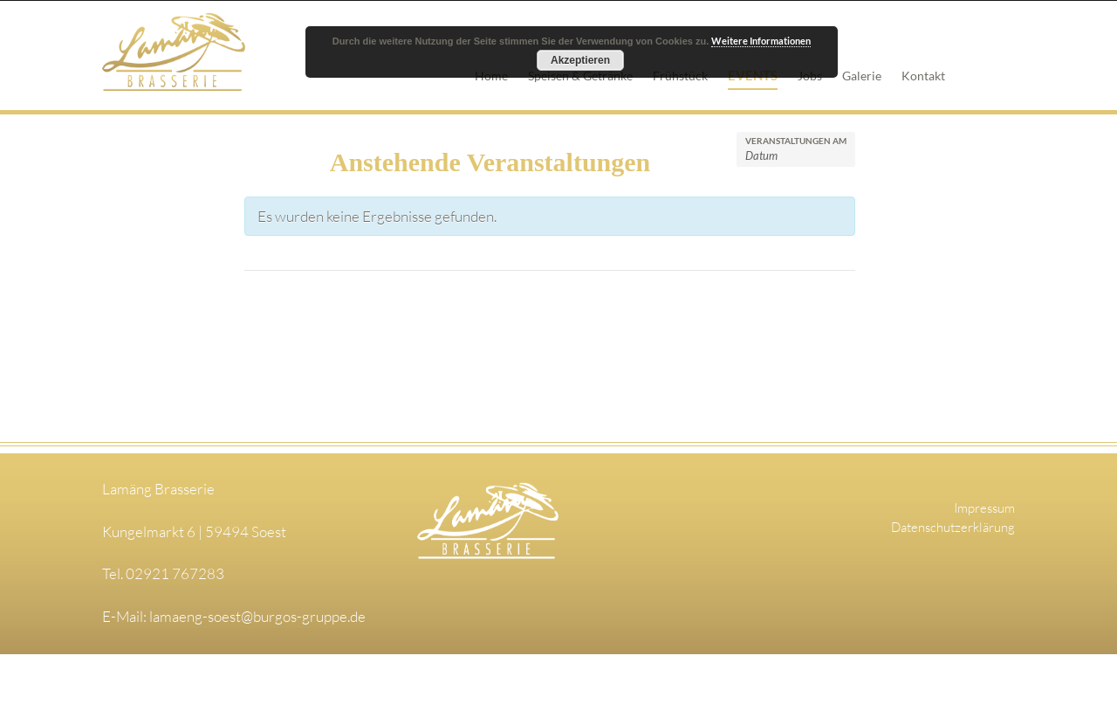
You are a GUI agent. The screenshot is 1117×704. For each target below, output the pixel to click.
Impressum (984, 508)
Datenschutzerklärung (953, 527)
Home (491, 75)
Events (753, 75)
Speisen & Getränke (580, 75)
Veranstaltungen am (795, 140)
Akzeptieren (580, 60)
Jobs (810, 75)
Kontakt (923, 75)
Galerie (861, 75)
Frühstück (680, 75)
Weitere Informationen (761, 40)
